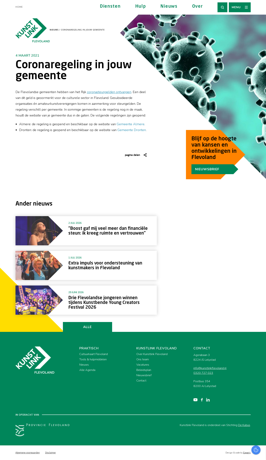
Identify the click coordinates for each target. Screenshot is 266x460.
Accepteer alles (235, 442)
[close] (260, 396)
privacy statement (248, 406)
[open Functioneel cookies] (260, 418)
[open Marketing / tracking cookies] (260, 429)
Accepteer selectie (235, 453)
